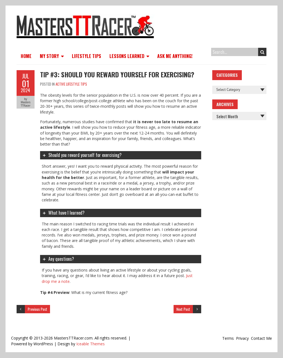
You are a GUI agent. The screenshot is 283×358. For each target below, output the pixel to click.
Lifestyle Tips (86, 56)
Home (26, 56)
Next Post (183, 309)
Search (262, 52)
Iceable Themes (90, 343)
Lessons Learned (126, 56)
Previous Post (37, 309)
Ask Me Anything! (174, 56)
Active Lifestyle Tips (71, 84)
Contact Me (261, 338)
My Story (49, 56)
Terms (228, 338)
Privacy (242, 338)
